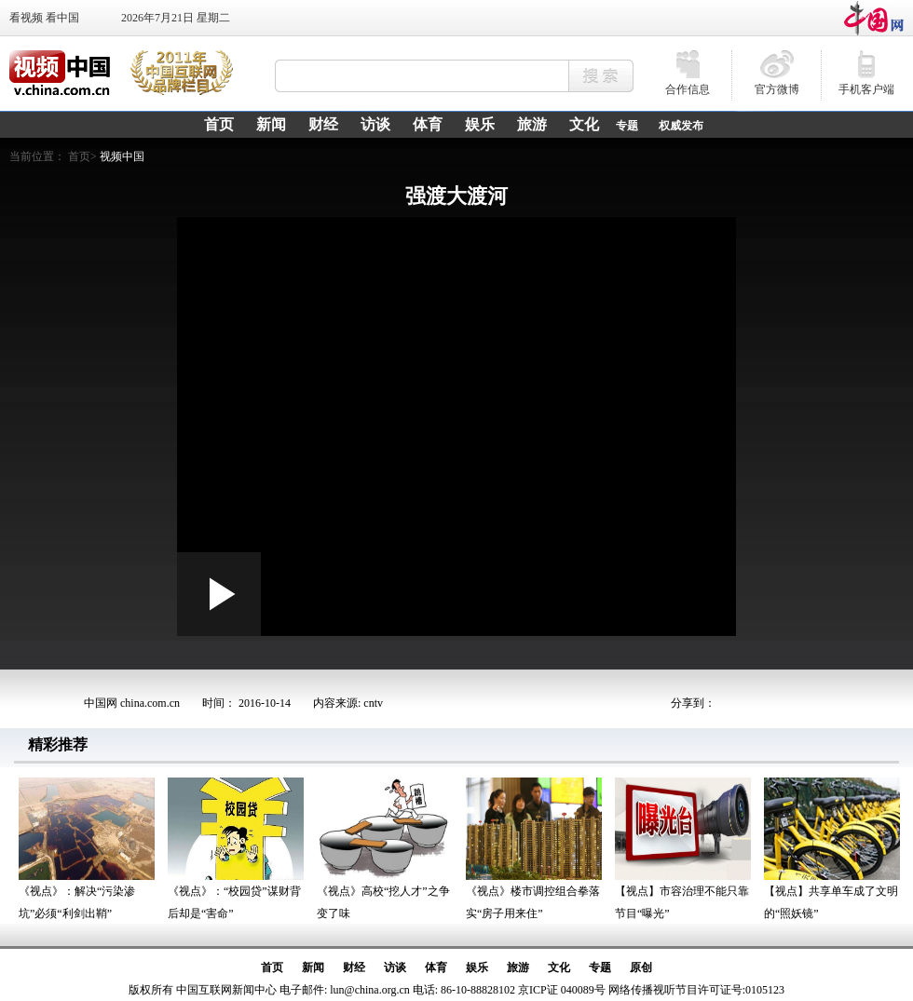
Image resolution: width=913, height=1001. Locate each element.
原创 (641, 967)
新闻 (313, 967)
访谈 (395, 967)
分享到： (693, 703)
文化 (559, 967)
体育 (436, 967)
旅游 (518, 967)
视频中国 (122, 156)
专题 (627, 125)
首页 (272, 967)
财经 (354, 967)
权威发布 (681, 125)
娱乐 (477, 967)
